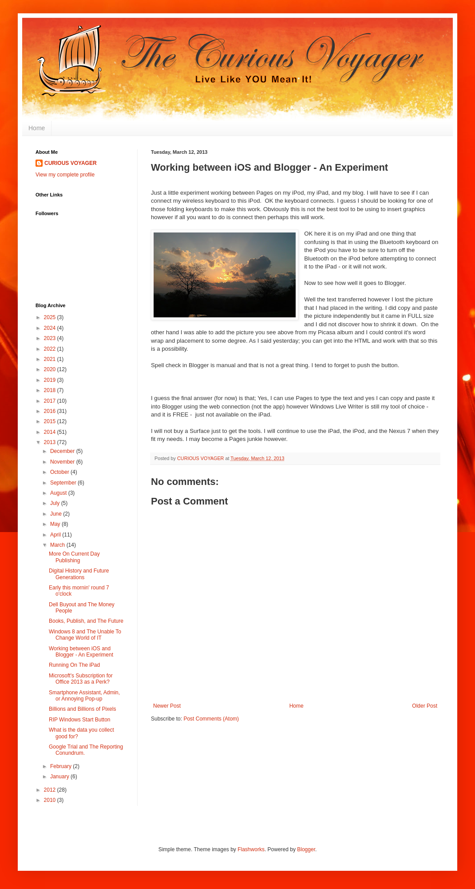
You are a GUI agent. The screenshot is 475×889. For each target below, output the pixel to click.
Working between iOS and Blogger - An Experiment (81, 651)
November (63, 462)
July (55, 503)
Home (36, 128)
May (56, 524)
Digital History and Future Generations (79, 574)
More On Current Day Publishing (74, 557)
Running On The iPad (74, 665)
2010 (50, 800)
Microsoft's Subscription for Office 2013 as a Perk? (81, 679)
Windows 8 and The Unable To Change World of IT (85, 635)
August (59, 493)
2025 (50, 317)
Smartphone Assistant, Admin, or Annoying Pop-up (84, 695)
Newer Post (167, 706)
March (58, 545)
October (60, 472)
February (61, 766)
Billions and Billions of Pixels (82, 709)
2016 (50, 411)
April (56, 535)
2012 (50, 790)
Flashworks (251, 849)
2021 (50, 359)
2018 (50, 390)
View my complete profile (65, 175)
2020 (50, 369)
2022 (50, 349)
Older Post (424, 706)
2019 (50, 380)
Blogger (306, 849)
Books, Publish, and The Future (86, 621)
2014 (50, 432)
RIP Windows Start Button (80, 720)
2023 (50, 338)
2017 (50, 401)
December (63, 451)
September (64, 483)
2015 (50, 421)
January (60, 776)
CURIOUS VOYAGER (70, 163)
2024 (50, 328)
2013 (50, 442)
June (56, 514)
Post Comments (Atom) (211, 719)
